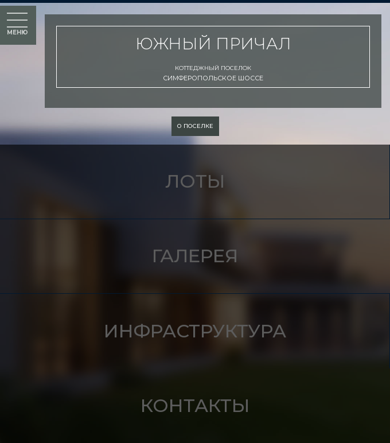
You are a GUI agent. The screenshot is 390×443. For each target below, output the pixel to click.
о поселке (195, 126)
